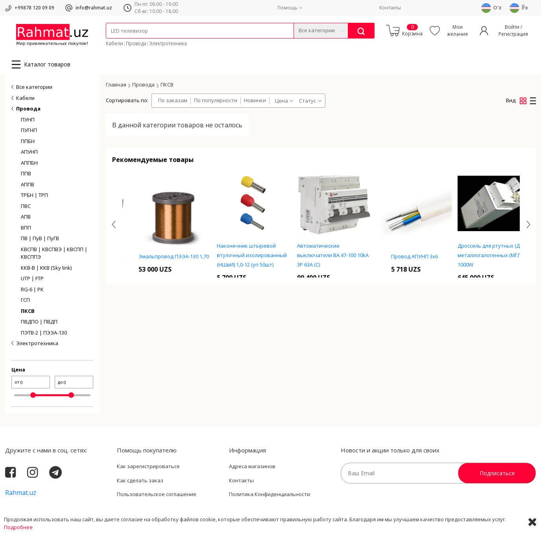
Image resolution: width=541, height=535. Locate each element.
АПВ (26, 216)
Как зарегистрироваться (148, 466)
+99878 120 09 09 (34, 7)
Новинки (255, 100)
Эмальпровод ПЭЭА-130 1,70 (240, 256)
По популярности (215, 100)
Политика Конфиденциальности (269, 494)
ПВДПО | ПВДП (39, 321)
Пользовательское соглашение (156, 494)
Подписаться (497, 473)
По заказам (172, 100)
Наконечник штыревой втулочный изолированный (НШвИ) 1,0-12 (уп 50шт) (319, 255)
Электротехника (168, 43)
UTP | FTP (32, 278)
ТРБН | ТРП (34, 195)
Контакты (390, 7)
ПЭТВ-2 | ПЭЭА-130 (44, 332)
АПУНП (29, 151)
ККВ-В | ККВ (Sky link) (46, 267)
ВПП (26, 227)
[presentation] (114, 224)
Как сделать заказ (140, 480)
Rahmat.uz (20, 492)
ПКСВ (28, 310)
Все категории (34, 86)
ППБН (28, 141)
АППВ (27, 184)
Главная (116, 84)
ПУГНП (29, 130)
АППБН (29, 162)
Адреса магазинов (252, 466)
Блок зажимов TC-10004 (160, 256)
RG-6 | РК (32, 289)
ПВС (26, 206)
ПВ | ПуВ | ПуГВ (40, 238)
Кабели (114, 43)
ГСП (25, 299)
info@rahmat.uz (94, 7)
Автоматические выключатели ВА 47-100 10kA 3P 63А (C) (400, 255)
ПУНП (28, 119)
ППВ (26, 173)
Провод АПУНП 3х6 (481, 256)
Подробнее (18, 527)
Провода (136, 43)
